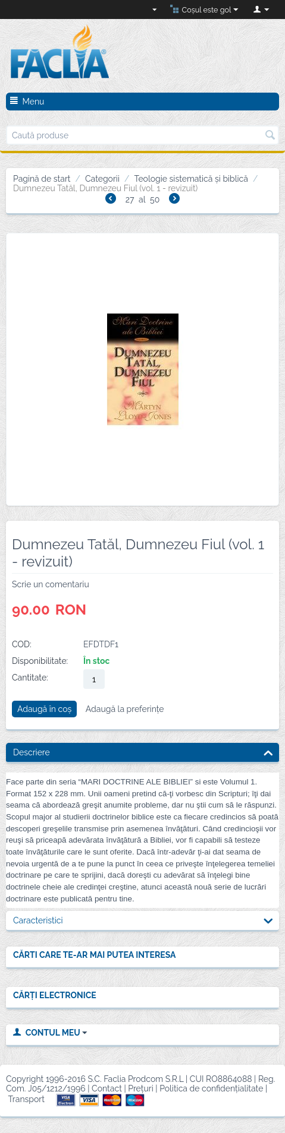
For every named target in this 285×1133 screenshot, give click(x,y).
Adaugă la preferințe (125, 709)
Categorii (102, 178)
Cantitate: (30, 677)
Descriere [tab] (143, 751)
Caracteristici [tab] (143, 919)
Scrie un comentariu (50, 584)
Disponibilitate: (40, 661)
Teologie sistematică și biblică (191, 178)
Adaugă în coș (44, 709)
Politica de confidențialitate (211, 1088)
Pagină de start (42, 178)
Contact (107, 1088)
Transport (26, 1099)
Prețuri (141, 1088)
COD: (22, 644)
